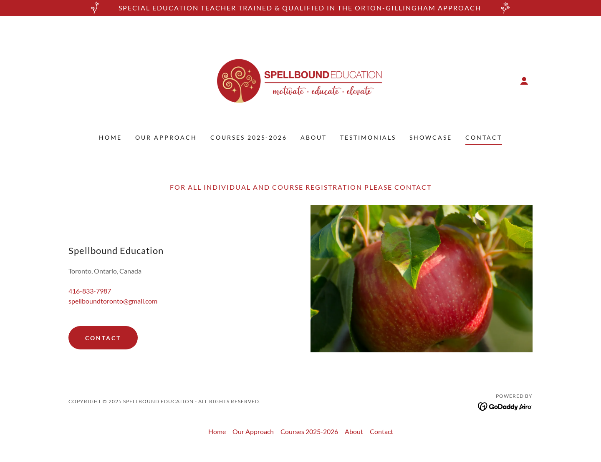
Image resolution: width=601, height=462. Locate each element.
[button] (524, 81)
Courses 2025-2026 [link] (249, 137)
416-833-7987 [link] (89, 291)
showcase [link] (430, 137)
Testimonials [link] (368, 137)
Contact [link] (483, 137)
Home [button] (217, 431)
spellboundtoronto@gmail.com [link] (112, 301)
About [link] (313, 137)
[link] (301, 80)
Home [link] (110, 137)
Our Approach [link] (166, 137)
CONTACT (103, 337)
